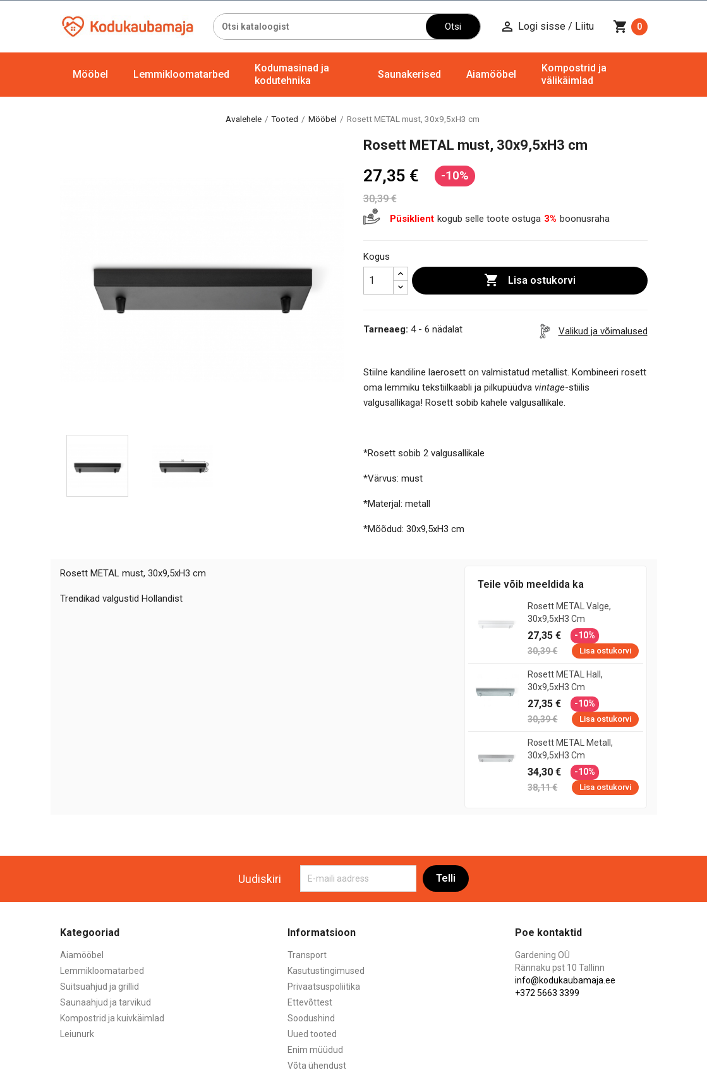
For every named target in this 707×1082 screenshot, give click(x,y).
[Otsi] (320, 26)
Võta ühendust (316, 1066)
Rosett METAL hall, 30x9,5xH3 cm (565, 680)
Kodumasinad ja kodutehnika (292, 74)
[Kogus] (378, 281)
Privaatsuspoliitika (323, 987)
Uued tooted (312, 1034)
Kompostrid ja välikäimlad (574, 74)
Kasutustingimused (326, 971)
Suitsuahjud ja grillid (99, 987)
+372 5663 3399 (547, 993)
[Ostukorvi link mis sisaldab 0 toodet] (630, 26)
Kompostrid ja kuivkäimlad (112, 1018)
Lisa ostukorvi (530, 280)
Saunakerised (409, 74)
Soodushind (311, 1018)
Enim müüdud (315, 1050)
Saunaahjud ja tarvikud (105, 1002)
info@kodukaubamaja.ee (565, 980)
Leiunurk (77, 1034)
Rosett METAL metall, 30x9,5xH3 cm (570, 749)
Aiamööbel (491, 74)
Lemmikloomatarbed (181, 74)
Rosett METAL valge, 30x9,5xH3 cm (569, 612)
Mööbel (90, 74)
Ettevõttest (309, 1002)
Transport (307, 955)
